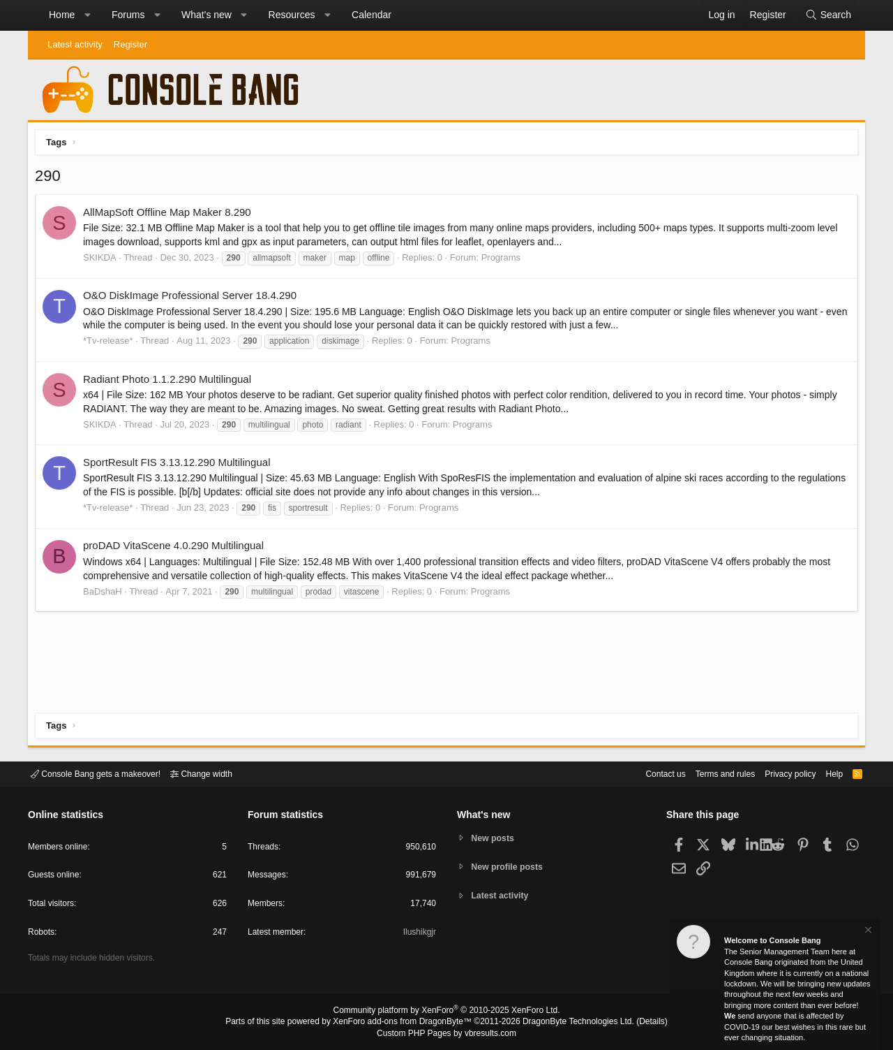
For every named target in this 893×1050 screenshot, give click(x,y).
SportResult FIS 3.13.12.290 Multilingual (180, 466)
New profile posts (510, 866)
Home (62, 14)
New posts (495, 837)
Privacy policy (778, 773)
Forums (128, 14)
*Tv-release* (112, 344)
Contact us (644, 773)
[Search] (828, 15)
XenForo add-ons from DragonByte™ (406, 1023)
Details (635, 1023)
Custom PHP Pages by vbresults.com (446, 1034)
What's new (206, 14)
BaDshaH (106, 595)
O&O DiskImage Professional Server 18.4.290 (193, 299)
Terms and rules (708, 773)
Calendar (371, 14)
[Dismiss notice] (867, 931)
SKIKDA (103, 261)
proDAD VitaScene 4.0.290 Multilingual (177, 549)
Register (130, 44)
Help (825, 773)
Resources (292, 14)
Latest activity (75, 44)
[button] (87, 15)
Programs (504, 261)
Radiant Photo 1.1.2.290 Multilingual (171, 382)
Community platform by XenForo (446, 1012)
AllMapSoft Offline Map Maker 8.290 (171, 215)
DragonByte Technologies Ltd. (567, 1023)
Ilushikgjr (418, 934)
